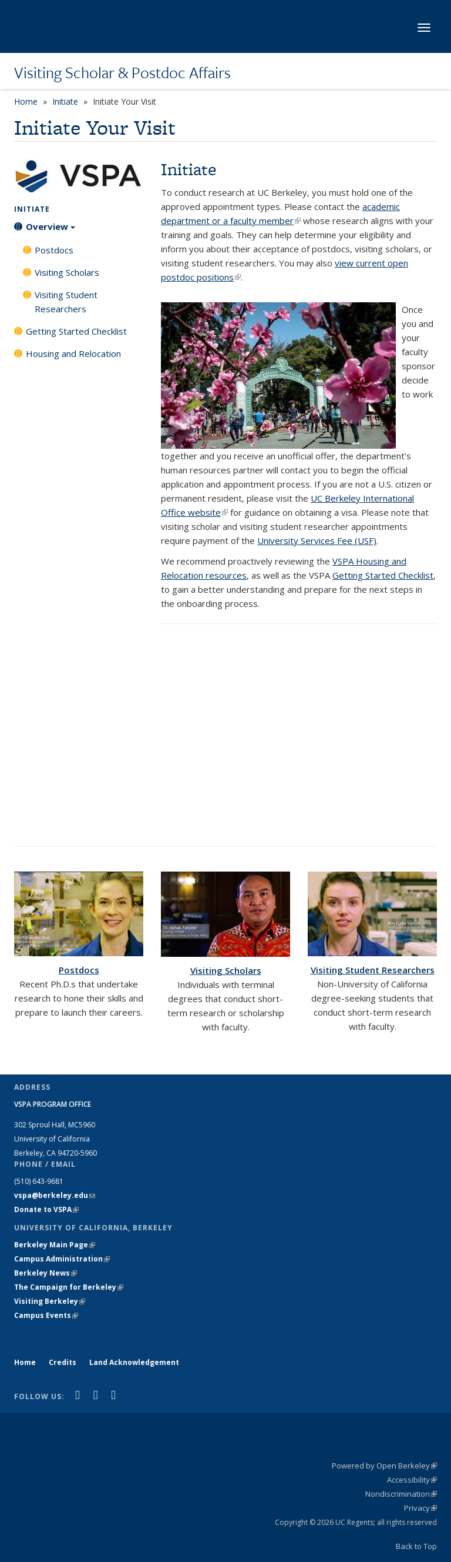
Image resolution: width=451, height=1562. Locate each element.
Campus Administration (62, 1259)
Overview (50, 231)
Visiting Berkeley (49, 1301)
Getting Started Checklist (76, 331)
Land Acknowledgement (134, 1362)
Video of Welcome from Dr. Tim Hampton (299, 735)
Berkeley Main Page (54, 1245)
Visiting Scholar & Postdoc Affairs (122, 72)
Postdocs (54, 250)
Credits (62, 1362)
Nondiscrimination (401, 1493)
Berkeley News (45, 1273)
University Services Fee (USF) (316, 540)
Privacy (420, 1508)
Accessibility (412, 1479)
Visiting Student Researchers (66, 302)
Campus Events (46, 1315)
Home (26, 101)
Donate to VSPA (46, 1209)
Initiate (65, 101)
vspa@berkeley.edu (54, 1195)
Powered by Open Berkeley (384, 1465)
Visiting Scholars (67, 272)
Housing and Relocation (73, 353)
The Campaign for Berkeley (68, 1287)
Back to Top (416, 1546)
